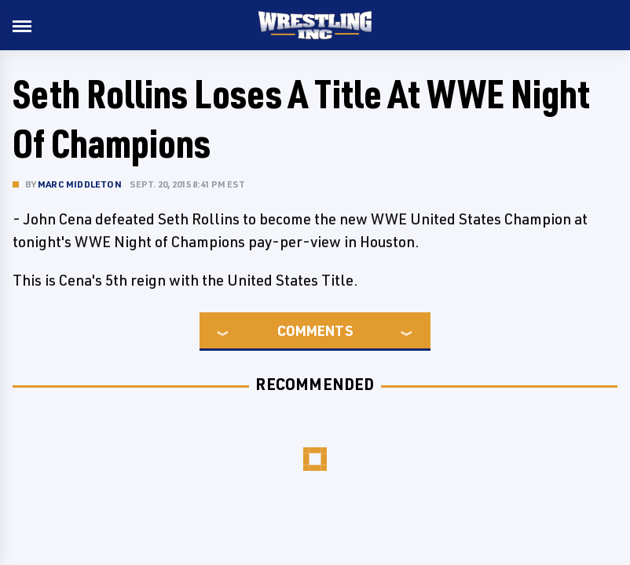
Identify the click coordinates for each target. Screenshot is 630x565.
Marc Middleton (80, 184)
